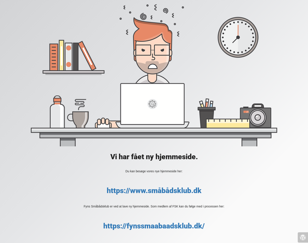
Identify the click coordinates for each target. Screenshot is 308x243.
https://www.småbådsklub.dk (154, 190)
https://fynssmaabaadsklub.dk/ (154, 226)
